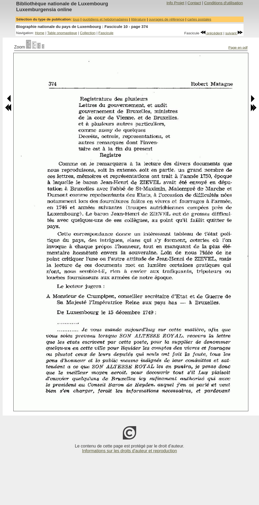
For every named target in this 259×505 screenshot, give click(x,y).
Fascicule (105, 33)
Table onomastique (62, 33)
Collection (88, 33)
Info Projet (175, 3)
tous (76, 19)
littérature (138, 19)
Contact (194, 3)
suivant (234, 33)
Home (39, 33)
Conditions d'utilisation (223, 3)
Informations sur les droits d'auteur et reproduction (129, 451)
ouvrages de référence (166, 19)
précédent (211, 33)
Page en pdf (238, 48)
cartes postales (199, 19)
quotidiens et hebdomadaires (105, 19)
